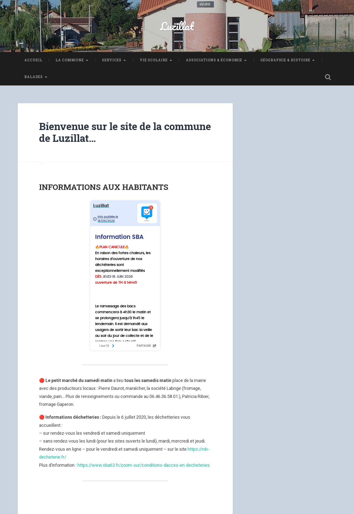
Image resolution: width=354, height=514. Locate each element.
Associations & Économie (214, 60)
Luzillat (177, 26)
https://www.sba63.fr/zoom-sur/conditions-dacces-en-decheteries (143, 465)
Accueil (33, 60)
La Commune (70, 60)
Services (111, 60)
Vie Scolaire (154, 60)
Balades (33, 77)
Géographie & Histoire (285, 60)
